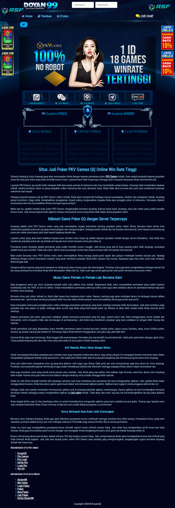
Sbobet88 (22, 479)
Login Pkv (22, 465)
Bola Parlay (22, 492)
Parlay (20, 489)
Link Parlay (22, 495)
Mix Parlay (22, 482)
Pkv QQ (21, 468)
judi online (76, 392)
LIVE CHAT (144, 16)
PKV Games (111, 176)
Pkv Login (22, 459)
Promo (62, 16)
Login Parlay (23, 485)
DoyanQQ (22, 453)
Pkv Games (23, 456)
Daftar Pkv (22, 462)
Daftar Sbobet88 (25, 498)
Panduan (45, 16)
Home (27, 16)
